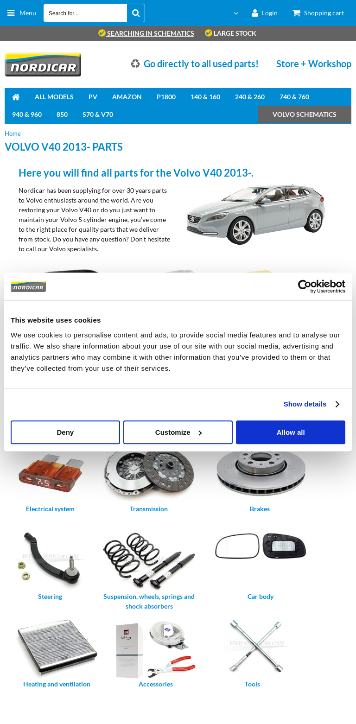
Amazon (127, 97)
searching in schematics (146, 33)
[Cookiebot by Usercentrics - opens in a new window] (304, 286)
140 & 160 (205, 97)
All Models (54, 97)
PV (93, 97)
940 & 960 (27, 114)
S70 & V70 (98, 114)
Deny (65, 432)
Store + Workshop (313, 63)
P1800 (166, 97)
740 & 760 (294, 97)
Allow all (291, 432)
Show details (305, 404)
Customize (178, 432)
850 (62, 114)
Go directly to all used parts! (201, 63)
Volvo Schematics (305, 114)
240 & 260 (250, 97)
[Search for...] (136, 13)
